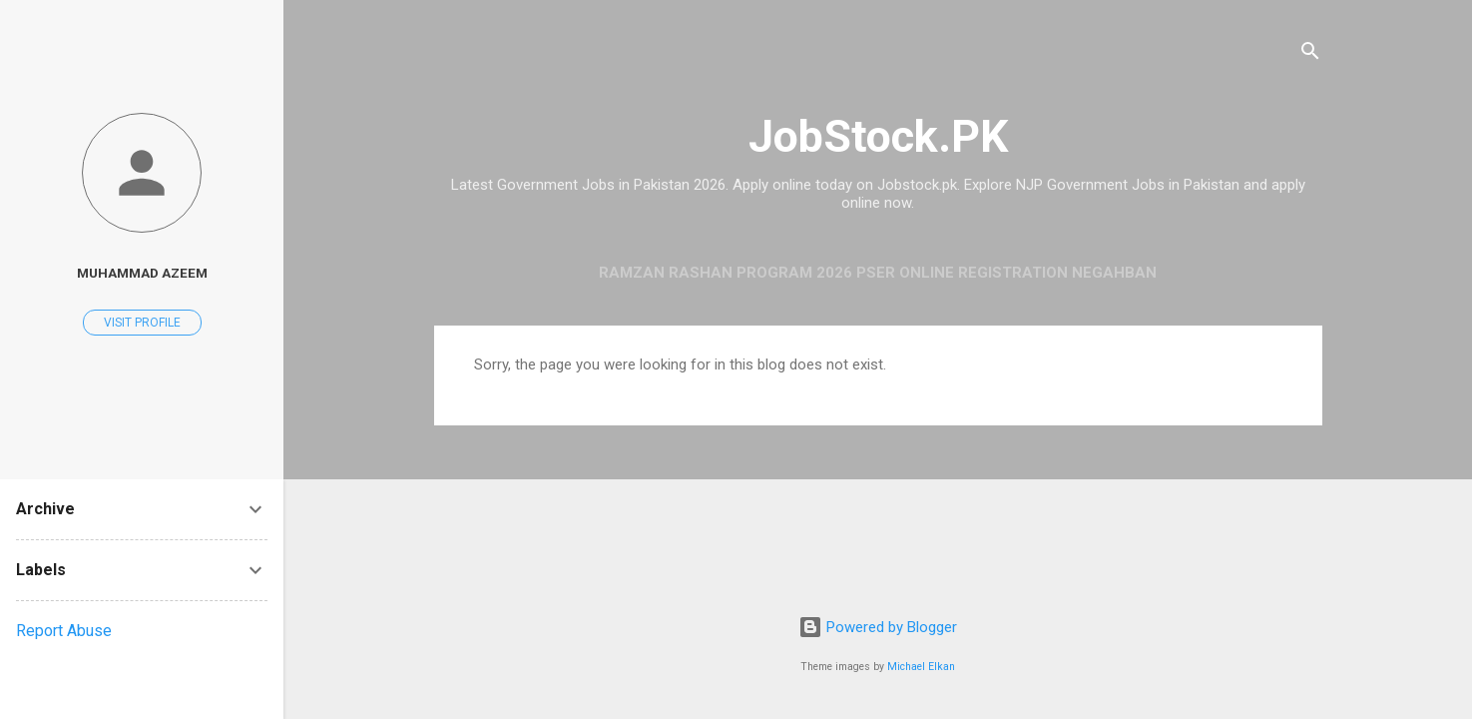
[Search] (1310, 54)
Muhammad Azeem (142, 273)
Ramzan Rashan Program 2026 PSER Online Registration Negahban (878, 273)
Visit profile (142, 323)
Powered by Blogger (877, 627)
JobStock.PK (878, 136)
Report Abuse (64, 630)
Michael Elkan (921, 666)
